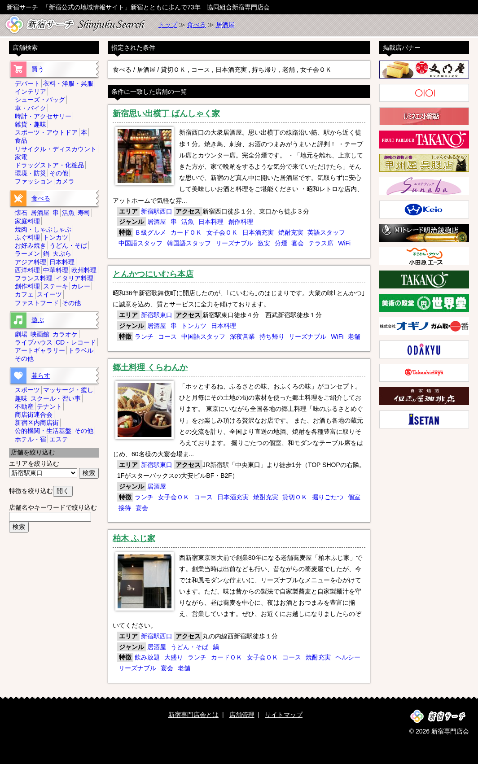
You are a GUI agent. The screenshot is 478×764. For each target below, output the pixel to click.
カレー (80, 286)
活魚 (187, 221)
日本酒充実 (258, 232)
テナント (49, 406)
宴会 (297, 243)
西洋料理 (27, 270)
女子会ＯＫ (222, 232)
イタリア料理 (74, 278)
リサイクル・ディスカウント (55, 149)
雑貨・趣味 (30, 124)
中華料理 (55, 270)
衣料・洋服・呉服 (68, 83)
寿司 (84, 212)
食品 (21, 140)
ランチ (144, 336)
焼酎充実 (290, 232)
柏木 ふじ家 (134, 538)
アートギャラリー (40, 350)
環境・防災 (30, 173)
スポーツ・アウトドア (46, 132)
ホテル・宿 (30, 439)
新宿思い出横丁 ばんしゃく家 (166, 113)
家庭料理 (27, 221)
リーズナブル (234, 243)
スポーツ (27, 389)
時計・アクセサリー (43, 116)
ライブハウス (34, 342)
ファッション (34, 181)
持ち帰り (272, 336)
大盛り (173, 657)
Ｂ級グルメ (150, 232)
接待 (124, 507)
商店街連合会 (34, 414)
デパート (27, 83)
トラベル (80, 350)
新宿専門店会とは (193, 714)
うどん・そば (189, 646)
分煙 (281, 243)
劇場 (21, 334)
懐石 (21, 212)
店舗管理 (241, 714)
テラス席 (320, 243)
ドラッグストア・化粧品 (49, 165)
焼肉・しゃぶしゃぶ (43, 229)
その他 (58, 173)
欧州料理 (83, 270)
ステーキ (55, 286)
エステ (58, 439)
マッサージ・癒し (68, 389)
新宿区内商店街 (37, 422)
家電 (21, 157)
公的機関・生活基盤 (43, 430)
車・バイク (30, 108)
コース (167, 336)
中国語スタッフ (140, 243)
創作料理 (240, 221)
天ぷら (62, 253)
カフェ (24, 294)
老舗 (354, 336)
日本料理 (211, 221)
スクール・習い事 (56, 398)
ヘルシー (347, 657)
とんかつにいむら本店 (153, 274)
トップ (167, 24)
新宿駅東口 (156, 315)
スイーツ (49, 294)
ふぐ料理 (27, 237)
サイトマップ (284, 714)
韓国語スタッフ (189, 243)
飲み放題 (147, 657)
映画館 (40, 334)
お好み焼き (30, 245)
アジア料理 (30, 262)
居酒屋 (225, 24)
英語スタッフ (326, 232)
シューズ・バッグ (40, 99)
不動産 (24, 406)
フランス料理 (34, 278)
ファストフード (37, 302)
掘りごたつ (327, 497)
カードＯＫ (186, 232)
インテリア (30, 91)
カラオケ (65, 334)
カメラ (65, 181)
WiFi (344, 243)
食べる (196, 24)
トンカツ (193, 325)
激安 (264, 243)
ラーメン (27, 253)
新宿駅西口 (156, 211)
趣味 (21, 398)
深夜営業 (242, 336)
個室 (354, 497)
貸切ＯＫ (294, 497)
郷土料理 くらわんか (150, 367)
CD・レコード (76, 342)
